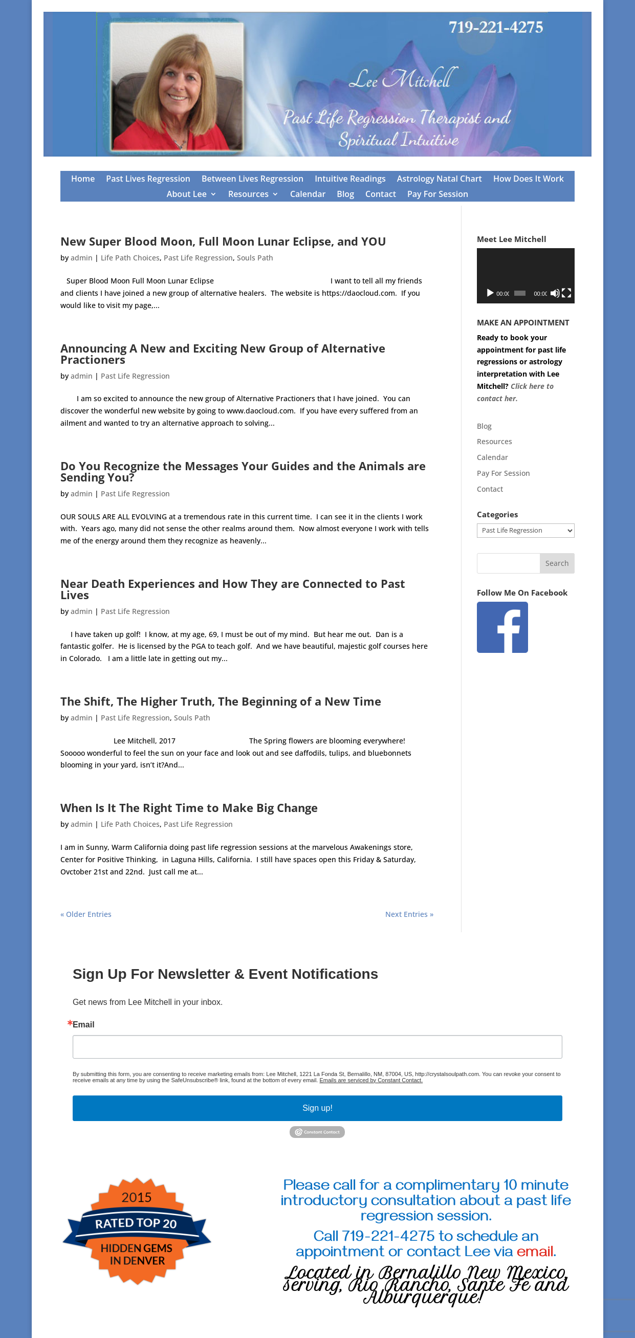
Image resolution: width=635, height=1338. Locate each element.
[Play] (490, 293)
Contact (380, 195)
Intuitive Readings (350, 179)
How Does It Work (528, 179)
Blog (345, 195)
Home (83, 179)
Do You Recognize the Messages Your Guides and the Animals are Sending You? (243, 471)
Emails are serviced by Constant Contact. (371, 1080)
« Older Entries (86, 914)
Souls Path (255, 257)
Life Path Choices (130, 257)
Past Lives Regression (148, 179)
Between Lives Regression (252, 179)
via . (525, 1254)
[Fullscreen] (566, 293)
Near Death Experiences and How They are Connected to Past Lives (232, 589)
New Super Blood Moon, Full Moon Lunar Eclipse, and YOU (223, 241)
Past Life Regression (198, 257)
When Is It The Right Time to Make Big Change (189, 807)
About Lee (187, 195)
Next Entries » (409, 914)
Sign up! (317, 1108)
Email (84, 1025)
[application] (526, 275)
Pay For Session (437, 195)
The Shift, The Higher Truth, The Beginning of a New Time (220, 701)
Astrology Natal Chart (439, 179)
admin (82, 257)
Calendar (307, 195)
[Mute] (555, 293)
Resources (248, 195)
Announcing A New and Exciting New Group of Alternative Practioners (222, 353)
